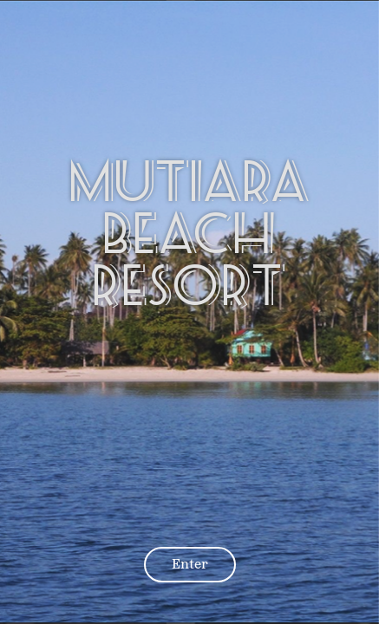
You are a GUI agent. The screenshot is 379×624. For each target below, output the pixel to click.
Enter (190, 564)
